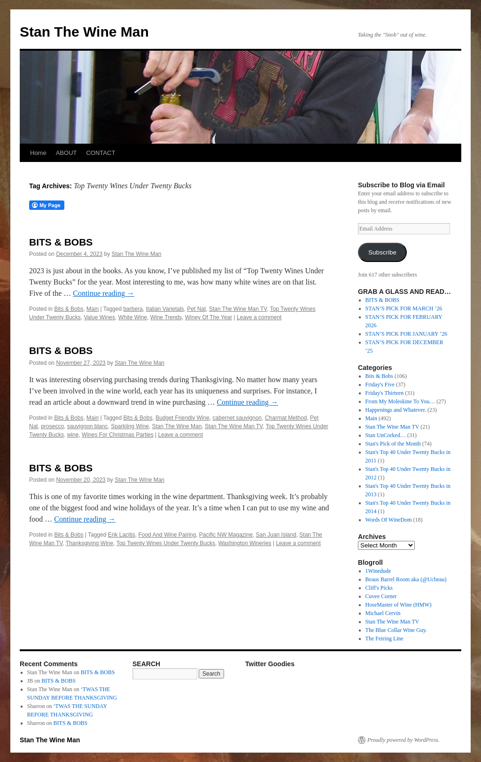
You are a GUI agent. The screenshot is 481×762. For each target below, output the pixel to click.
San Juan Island (276, 534)
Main (92, 309)
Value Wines (99, 317)
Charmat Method (286, 418)
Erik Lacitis (121, 534)
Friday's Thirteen (384, 393)
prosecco (52, 426)
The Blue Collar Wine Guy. (396, 630)
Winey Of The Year (209, 317)
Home (38, 152)
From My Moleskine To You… (400, 401)
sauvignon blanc (87, 426)
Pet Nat (196, 309)
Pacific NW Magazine (226, 534)
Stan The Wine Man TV (238, 309)
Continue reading (103, 293)
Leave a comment (259, 317)
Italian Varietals (165, 309)
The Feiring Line (384, 638)
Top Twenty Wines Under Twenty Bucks (165, 543)
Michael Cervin (383, 613)
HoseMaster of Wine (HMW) (398, 604)
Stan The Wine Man (84, 31)
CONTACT (100, 152)
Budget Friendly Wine (182, 418)
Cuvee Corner (381, 596)
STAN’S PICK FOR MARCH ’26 (403, 308)
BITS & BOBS (61, 242)
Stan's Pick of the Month (393, 443)
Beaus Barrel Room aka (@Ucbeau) (406, 579)
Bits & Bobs (68, 309)
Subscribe (382, 252)
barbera (132, 309)
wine (73, 434)
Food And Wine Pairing (167, 534)
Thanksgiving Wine (89, 543)
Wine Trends (166, 317)
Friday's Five (380, 384)
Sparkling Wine (130, 426)
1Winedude (378, 571)
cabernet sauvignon (237, 418)
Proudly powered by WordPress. (403, 740)
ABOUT (66, 152)
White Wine (132, 317)
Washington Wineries (245, 543)
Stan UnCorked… (385, 435)
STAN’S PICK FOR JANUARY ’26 (406, 334)
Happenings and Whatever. (395, 410)
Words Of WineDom (388, 519)
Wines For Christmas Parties (118, 434)
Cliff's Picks (379, 588)
